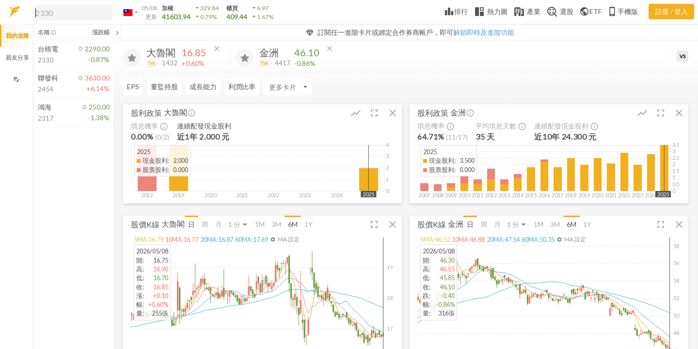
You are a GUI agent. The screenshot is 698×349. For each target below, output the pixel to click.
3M (276, 224)
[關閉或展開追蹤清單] (117, 32)
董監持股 (164, 86)
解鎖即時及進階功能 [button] (483, 32)
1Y (308, 224)
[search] (72, 12)
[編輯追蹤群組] (16, 79)
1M (260, 224)
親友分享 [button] (17, 57)
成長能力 (203, 86)
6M (293, 224)
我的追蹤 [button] (17, 35)
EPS (133, 86)
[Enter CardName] (287, 86)
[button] (70, 12)
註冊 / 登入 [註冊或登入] (671, 11)
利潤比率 (241, 86)
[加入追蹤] (132, 57)
